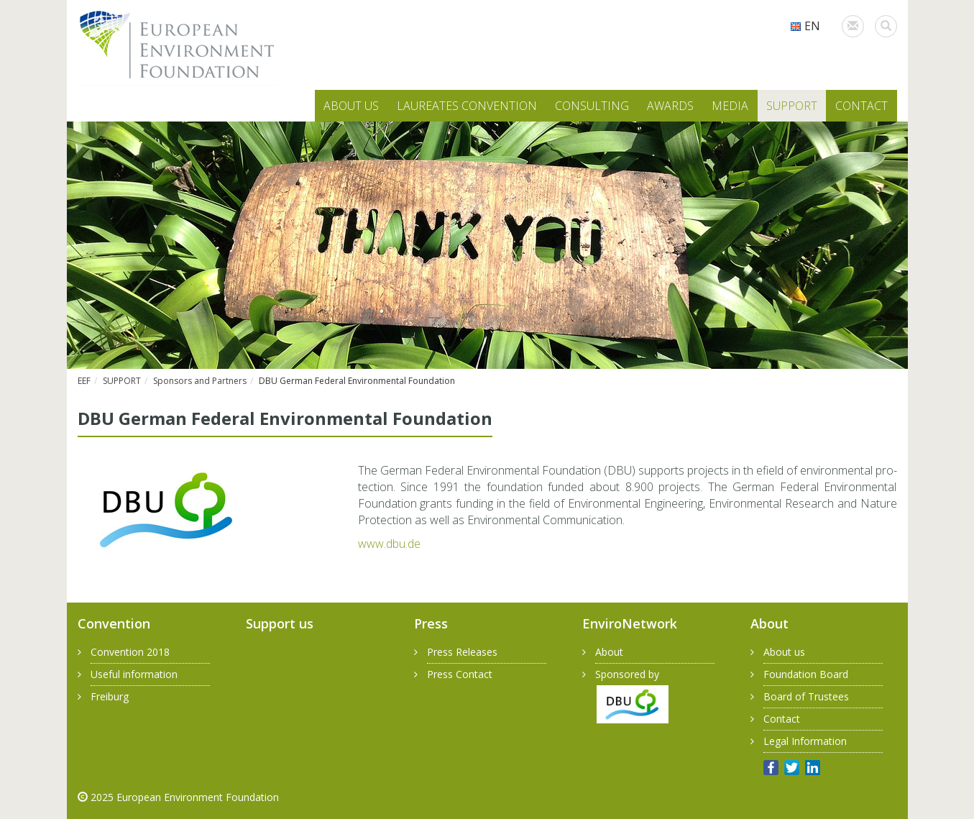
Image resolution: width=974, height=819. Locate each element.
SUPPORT (791, 106)
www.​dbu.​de (389, 544)
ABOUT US (351, 106)
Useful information (134, 674)
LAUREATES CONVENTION (467, 106)
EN (805, 26)
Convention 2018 (130, 652)
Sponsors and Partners (200, 381)
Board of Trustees (806, 696)
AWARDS (670, 106)
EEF (84, 381)
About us (784, 652)
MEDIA (730, 106)
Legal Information (805, 741)
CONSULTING (592, 106)
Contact (781, 719)
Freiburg (110, 696)
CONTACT (861, 106)
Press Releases (462, 652)
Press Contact (459, 674)
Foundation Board (805, 674)
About (609, 652)
